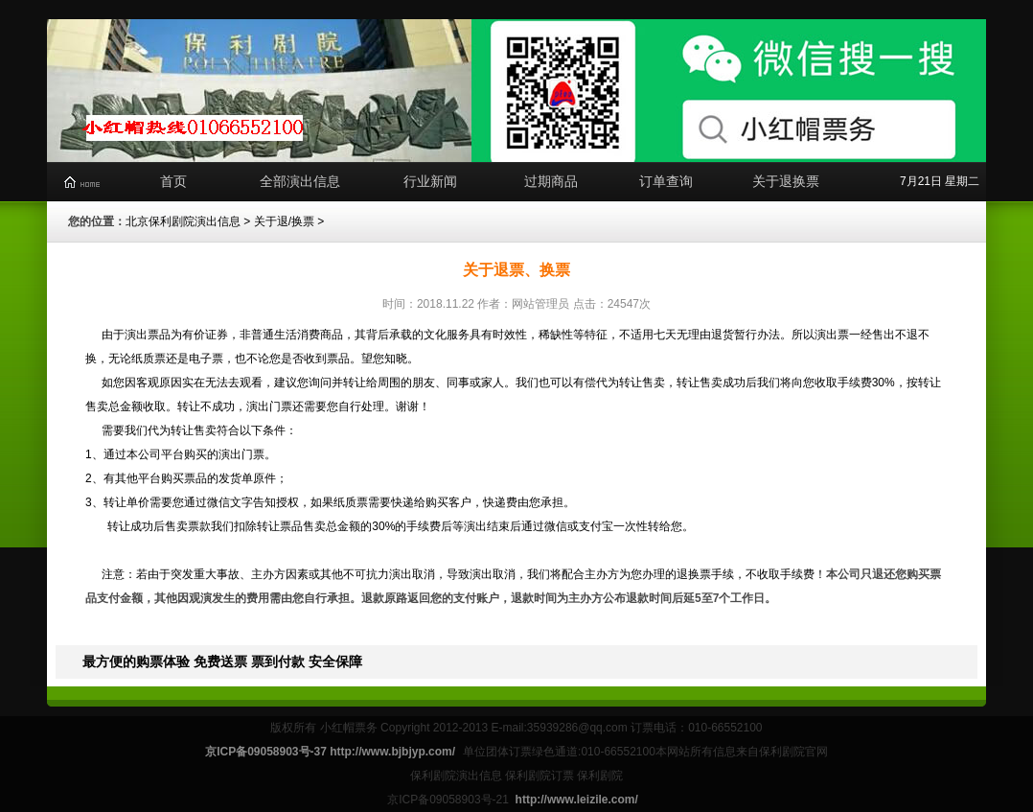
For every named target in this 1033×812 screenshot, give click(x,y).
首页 (173, 181)
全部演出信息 (300, 181)
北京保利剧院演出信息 (183, 221)
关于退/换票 (284, 221)
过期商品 (551, 181)
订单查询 (666, 181)
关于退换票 (785, 181)
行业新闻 (430, 181)
